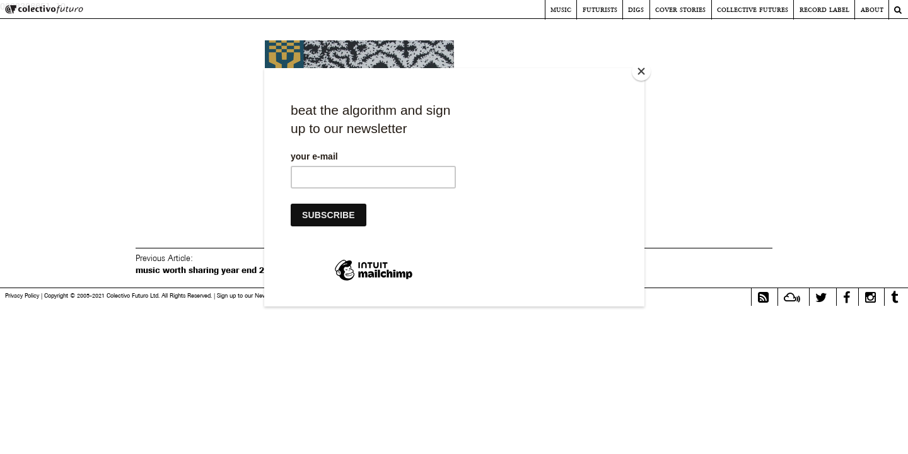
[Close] (641, 71)
